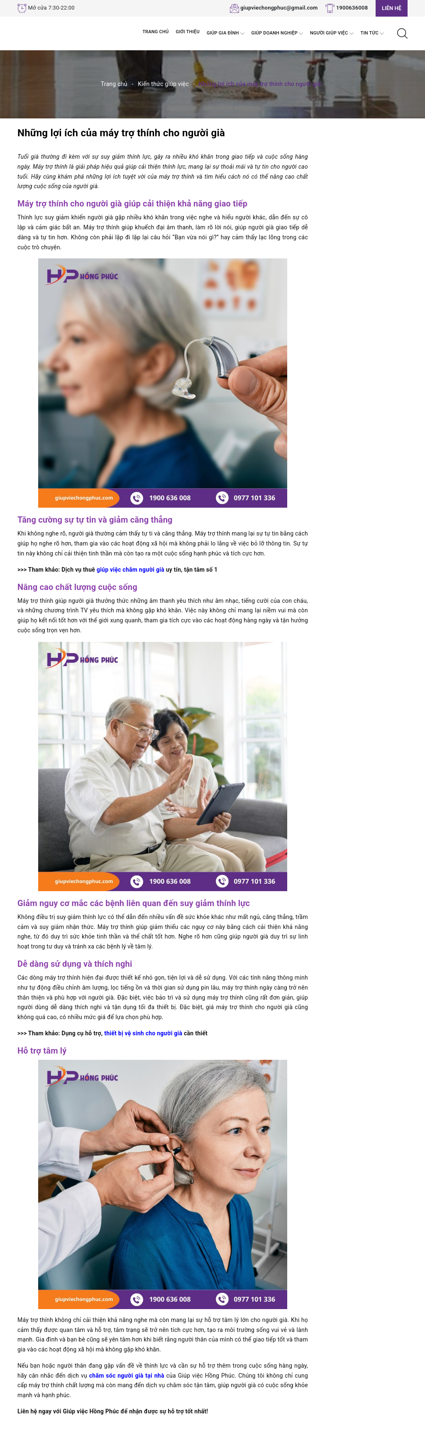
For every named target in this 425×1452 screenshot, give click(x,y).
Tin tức (372, 33)
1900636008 (352, 8)
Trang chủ (155, 31)
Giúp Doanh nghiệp (277, 33)
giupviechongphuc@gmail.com (279, 8)
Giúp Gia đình (225, 33)
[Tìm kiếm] (402, 32)
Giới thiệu (188, 31)
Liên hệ (391, 8)
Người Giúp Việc (331, 33)
